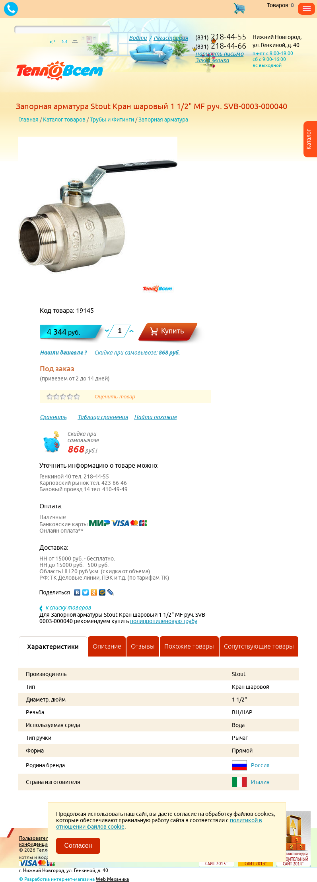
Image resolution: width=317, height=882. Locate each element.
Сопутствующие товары (259, 646)
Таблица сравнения (103, 417)
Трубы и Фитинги (112, 119)
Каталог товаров (64, 119)
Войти (138, 38)
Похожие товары (189, 646)
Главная (28, 119)
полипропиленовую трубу (163, 621)
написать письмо (219, 53)
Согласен (78, 845)
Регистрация (171, 38)
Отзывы (143, 646)
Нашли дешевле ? (63, 352)
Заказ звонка (212, 60)
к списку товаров (68, 607)
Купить (172, 331)
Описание (107, 646)
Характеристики (53, 647)
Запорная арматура (163, 119)
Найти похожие (155, 417)
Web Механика (112, 879)
